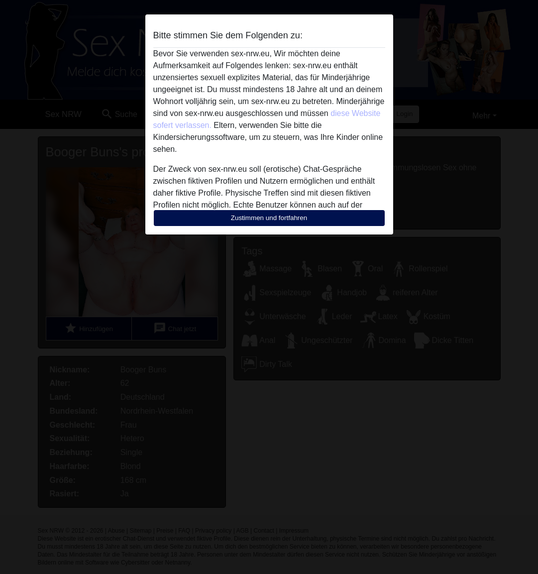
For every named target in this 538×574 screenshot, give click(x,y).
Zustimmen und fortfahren (269, 218)
